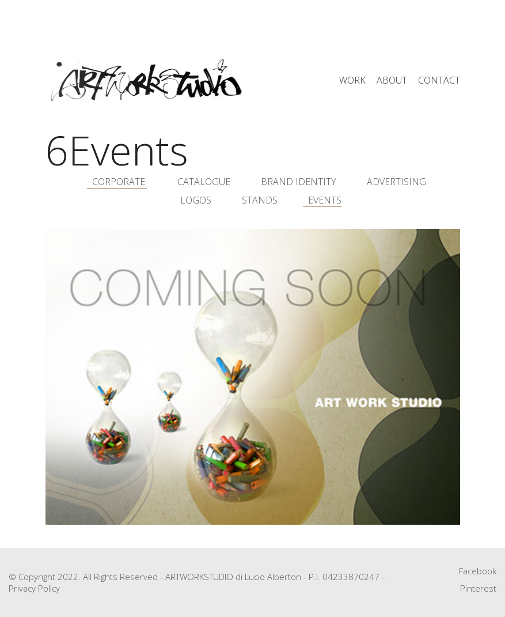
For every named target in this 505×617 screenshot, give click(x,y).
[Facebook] (477, 571)
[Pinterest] (478, 588)
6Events (322, 200)
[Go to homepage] (146, 81)
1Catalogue (201, 182)
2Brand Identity (296, 182)
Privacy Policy (34, 588)
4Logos (193, 200)
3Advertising (394, 182)
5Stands (257, 200)
